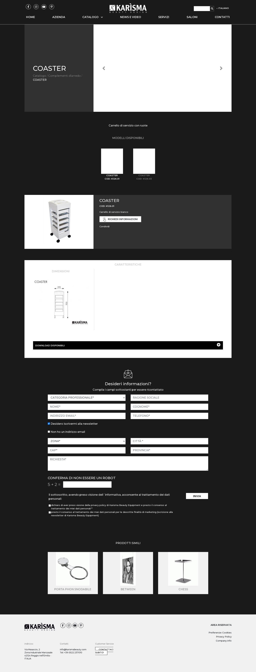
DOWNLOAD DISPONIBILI (127, 345)
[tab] (112, 164)
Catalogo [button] (92, 17)
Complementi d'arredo (64, 75)
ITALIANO (223, 8)
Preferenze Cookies (220, 632)
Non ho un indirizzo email (68, 431)
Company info (224, 640)
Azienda (58, 17)
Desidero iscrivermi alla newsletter (74, 423)
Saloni (192, 17)
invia (197, 496)
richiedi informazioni (120, 219)
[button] (103, 68)
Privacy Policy (224, 636)
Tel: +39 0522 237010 (71, 652)
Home (30, 17)
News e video (130, 17)
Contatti (222, 17)
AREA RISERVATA (221, 624)
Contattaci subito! (104, 651)
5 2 (54, 484)
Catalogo (39, 75)
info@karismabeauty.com (73, 649)
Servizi (163, 17)
